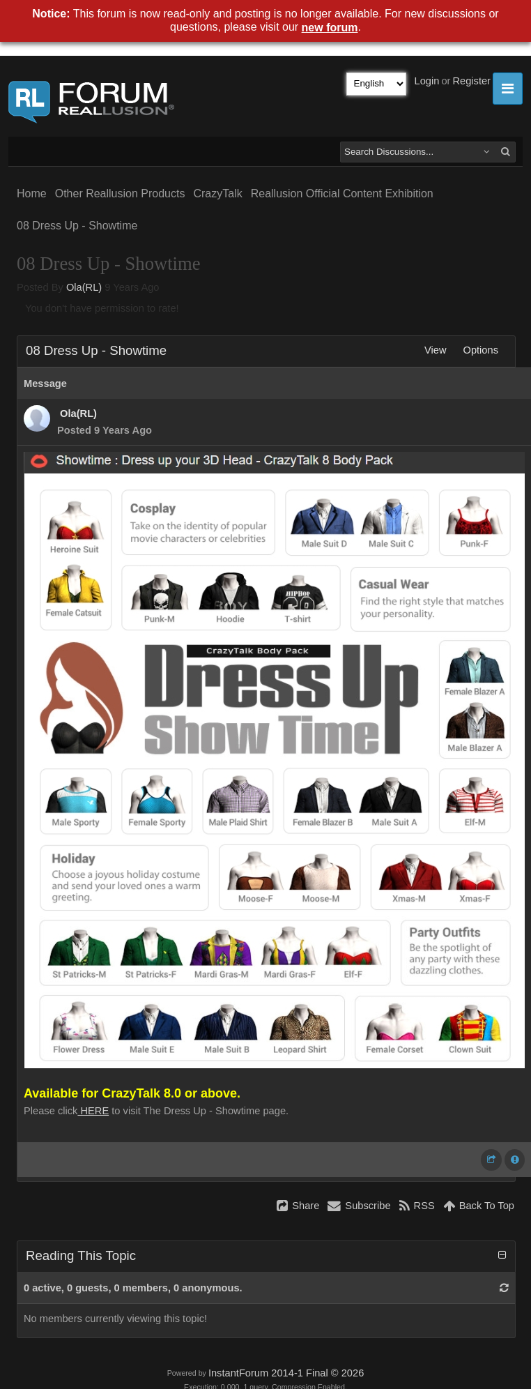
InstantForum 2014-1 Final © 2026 (286, 1373)
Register (471, 80)
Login (427, 80)
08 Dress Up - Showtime (77, 226)
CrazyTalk (217, 193)
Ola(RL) (84, 287)
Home (32, 193)
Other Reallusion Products (120, 193)
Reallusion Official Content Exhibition (342, 193)
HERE (93, 1110)
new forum (330, 27)
